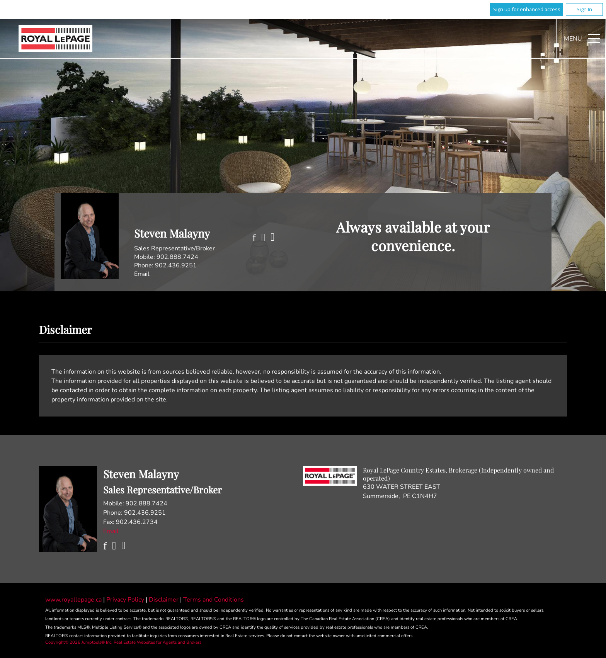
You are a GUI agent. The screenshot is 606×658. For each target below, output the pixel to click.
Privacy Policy (126, 599)
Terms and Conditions (213, 599)
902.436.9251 (176, 265)
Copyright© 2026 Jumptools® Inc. (78, 642)
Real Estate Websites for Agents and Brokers (157, 642)
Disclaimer (164, 599)
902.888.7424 (177, 257)
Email (142, 274)
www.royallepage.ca (73, 599)
